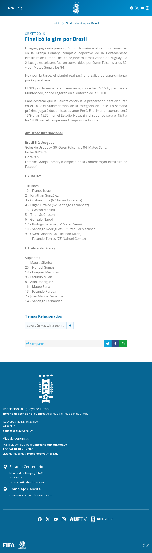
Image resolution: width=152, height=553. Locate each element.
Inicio (56, 23)
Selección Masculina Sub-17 (45, 325)
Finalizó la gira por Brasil (82, 23)
